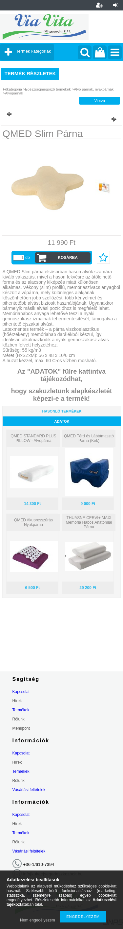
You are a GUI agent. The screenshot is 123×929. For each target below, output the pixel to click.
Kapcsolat (21, 691)
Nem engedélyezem (37, 920)
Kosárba (68, 257)
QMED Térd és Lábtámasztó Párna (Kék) (89, 438)
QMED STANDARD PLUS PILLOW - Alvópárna (33, 438)
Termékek (21, 710)
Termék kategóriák (33, 51)
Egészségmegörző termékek (48, 89)
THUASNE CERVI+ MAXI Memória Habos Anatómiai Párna (89, 522)
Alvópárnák (14, 93)
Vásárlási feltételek (29, 789)
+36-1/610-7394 (38, 864)
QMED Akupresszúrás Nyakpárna (33, 522)
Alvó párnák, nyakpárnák (93, 89)
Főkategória (12, 89)
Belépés (115, 5)
